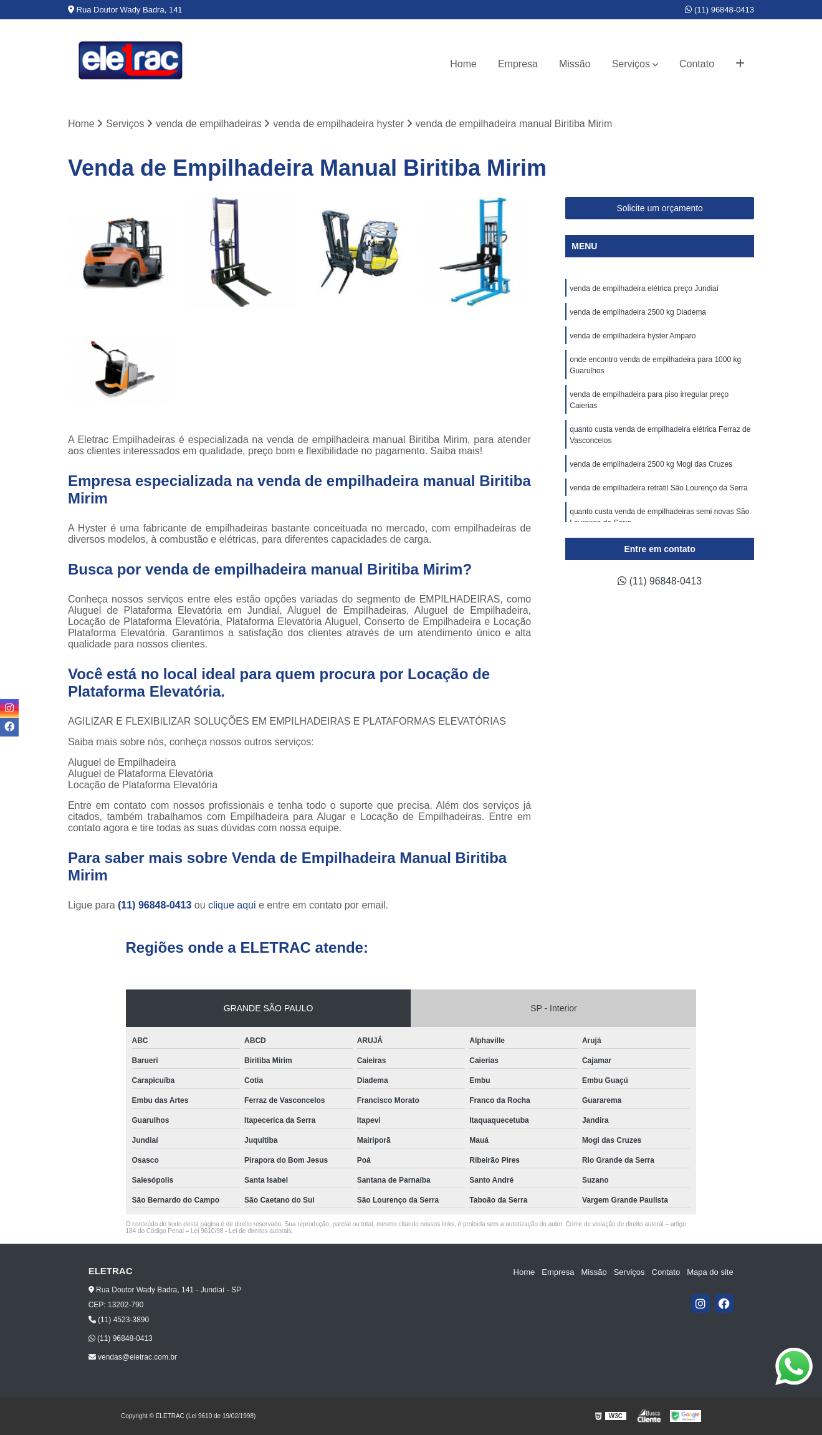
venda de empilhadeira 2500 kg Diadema (638, 312)
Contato (696, 64)
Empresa (518, 64)
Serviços (631, 64)
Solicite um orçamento (659, 208)
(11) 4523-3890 (118, 1320)
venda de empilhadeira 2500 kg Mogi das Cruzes (651, 464)
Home (463, 64)
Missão (575, 64)
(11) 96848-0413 (719, 9)
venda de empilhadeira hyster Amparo (633, 335)
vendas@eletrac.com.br (132, 1357)
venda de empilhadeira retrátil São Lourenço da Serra (659, 488)
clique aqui (232, 905)
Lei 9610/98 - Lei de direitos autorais (241, 1231)
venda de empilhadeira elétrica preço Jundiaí (644, 288)
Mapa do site (710, 1272)
